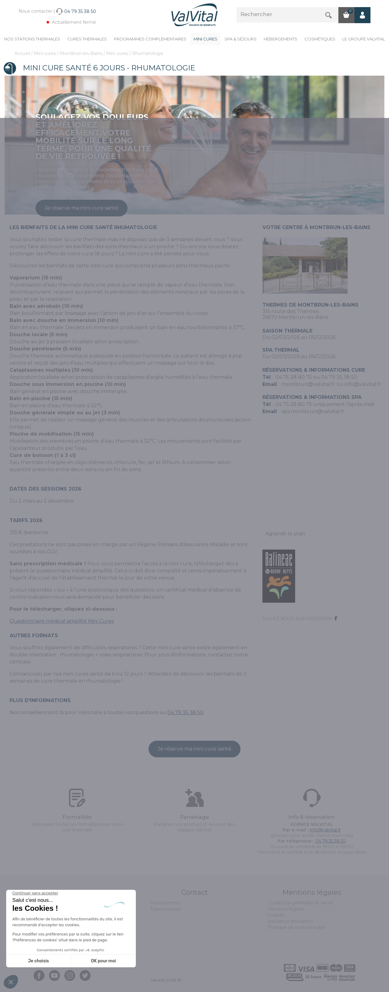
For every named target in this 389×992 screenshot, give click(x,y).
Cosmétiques (319, 38)
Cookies (276, 915)
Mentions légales (286, 909)
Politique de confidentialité (297, 927)
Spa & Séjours (240, 38)
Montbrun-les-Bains (81, 53)
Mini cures (205, 38)
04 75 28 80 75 (293, 377)
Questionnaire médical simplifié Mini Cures (62, 621)
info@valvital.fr (363, 384)
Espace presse (166, 909)
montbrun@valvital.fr (308, 384)
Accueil (23, 53)
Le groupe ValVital (363, 38)
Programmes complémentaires (150, 38)
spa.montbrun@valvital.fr (313, 411)
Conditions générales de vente (300, 903)
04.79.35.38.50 (330, 841)
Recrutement (165, 903)
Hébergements (280, 38)
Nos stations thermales (32, 38)
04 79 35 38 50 (185, 712)
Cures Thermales (87, 38)
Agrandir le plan (285, 534)
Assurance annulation (290, 921)
